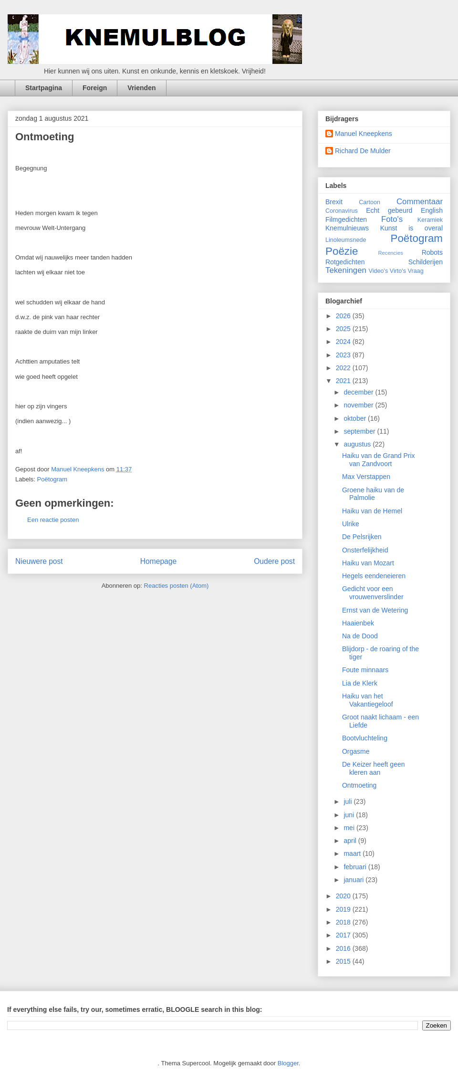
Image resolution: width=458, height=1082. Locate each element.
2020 (344, 896)
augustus (358, 444)
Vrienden (141, 88)
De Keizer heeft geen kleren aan (373, 768)
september (360, 431)
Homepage (158, 561)
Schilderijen (425, 262)
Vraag (416, 271)
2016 (344, 948)
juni (350, 815)
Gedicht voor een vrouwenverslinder (373, 593)
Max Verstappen (366, 476)
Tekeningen (345, 270)
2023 (344, 355)
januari (354, 880)
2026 (344, 316)
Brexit (334, 202)
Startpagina (43, 88)
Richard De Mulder (363, 151)
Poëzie (341, 251)
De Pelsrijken (361, 537)
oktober (356, 418)
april (351, 840)
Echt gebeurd (389, 210)
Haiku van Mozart (368, 563)
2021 (344, 381)
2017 (344, 935)
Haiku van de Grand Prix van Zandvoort (378, 460)
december (359, 392)
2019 (344, 909)
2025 (344, 329)
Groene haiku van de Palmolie (373, 494)
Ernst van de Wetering (375, 610)
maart (353, 853)
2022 (344, 368)
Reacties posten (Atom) (176, 585)
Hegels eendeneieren (374, 576)
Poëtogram (52, 479)
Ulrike (350, 524)
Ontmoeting (359, 785)
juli (349, 801)
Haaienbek (358, 623)
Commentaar (419, 201)
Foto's (392, 219)
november (359, 405)
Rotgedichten (345, 262)
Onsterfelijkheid (365, 550)
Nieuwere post (39, 561)
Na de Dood (360, 636)
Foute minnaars (365, 670)
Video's (378, 271)
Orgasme (356, 751)
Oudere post (274, 561)
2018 (344, 922)
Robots (432, 252)
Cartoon (369, 202)
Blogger (288, 1063)
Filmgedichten (346, 219)
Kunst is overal (411, 228)
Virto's (398, 271)
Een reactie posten (53, 519)
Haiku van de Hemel (372, 511)
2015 (344, 961)
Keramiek (430, 220)
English (432, 210)
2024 (344, 341)
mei (350, 828)
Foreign (95, 88)
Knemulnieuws (347, 228)
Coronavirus (341, 211)
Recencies (390, 253)
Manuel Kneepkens (363, 133)
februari (356, 867)
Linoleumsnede (345, 240)
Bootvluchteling (364, 738)
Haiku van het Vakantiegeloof (367, 700)
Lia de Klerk (359, 683)
